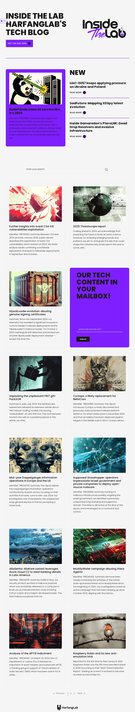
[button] (59, 693)
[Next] (81, 693)
